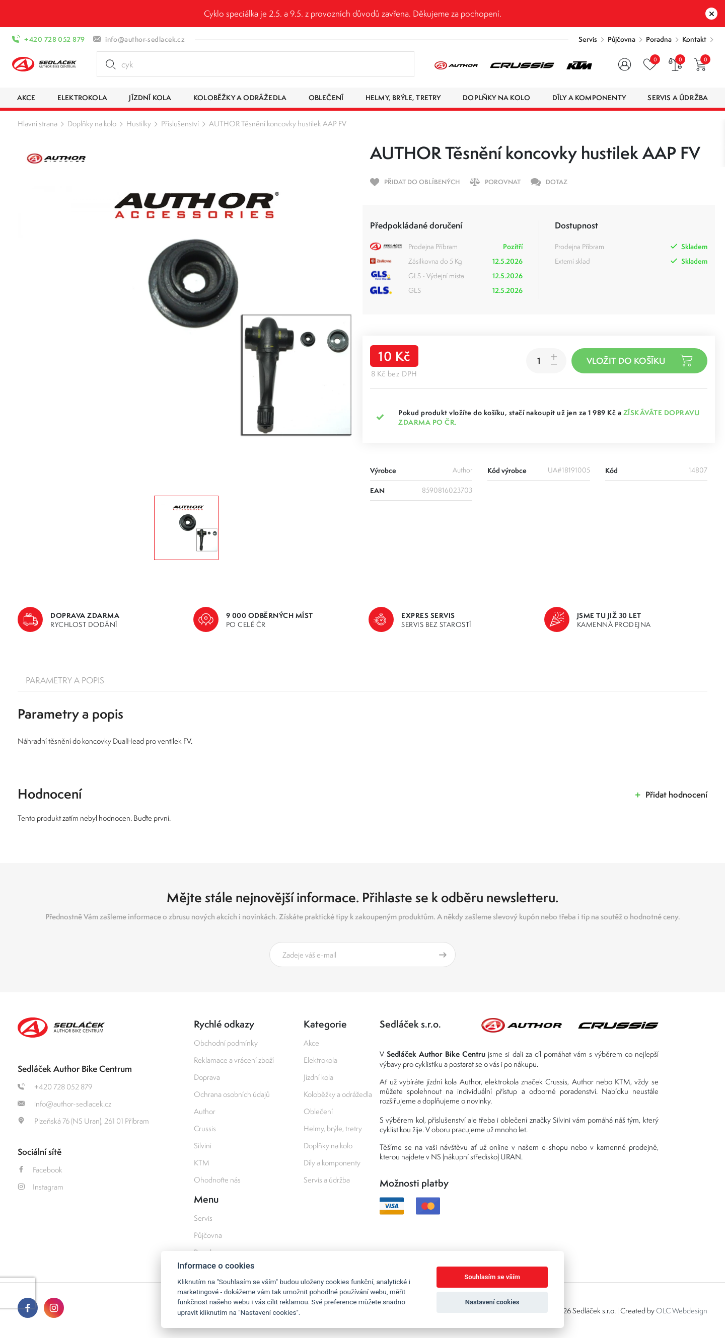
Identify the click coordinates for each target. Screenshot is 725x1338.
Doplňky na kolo (91, 123)
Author (204, 1111)
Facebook (40, 1169)
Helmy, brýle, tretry (333, 1128)
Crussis (205, 1128)
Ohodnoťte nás (217, 1180)
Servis (587, 39)
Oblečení (318, 1111)
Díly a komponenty (332, 1162)
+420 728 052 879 (54, 39)
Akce (311, 1043)
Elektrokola (320, 1060)
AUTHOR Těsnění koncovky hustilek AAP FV (277, 123)
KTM (201, 1162)
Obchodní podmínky (226, 1043)
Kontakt (694, 39)
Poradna (659, 39)
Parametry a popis (65, 680)
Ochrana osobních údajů (232, 1094)
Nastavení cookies (492, 1302)
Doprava (207, 1077)
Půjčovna (621, 39)
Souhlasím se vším (492, 1277)
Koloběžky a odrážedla (338, 1094)
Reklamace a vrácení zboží (234, 1060)
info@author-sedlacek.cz (145, 39)
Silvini (202, 1145)
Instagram (40, 1187)
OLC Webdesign (681, 1310)
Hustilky (138, 123)
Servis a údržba (327, 1180)
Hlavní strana (37, 123)
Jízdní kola (318, 1077)
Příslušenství (180, 123)
